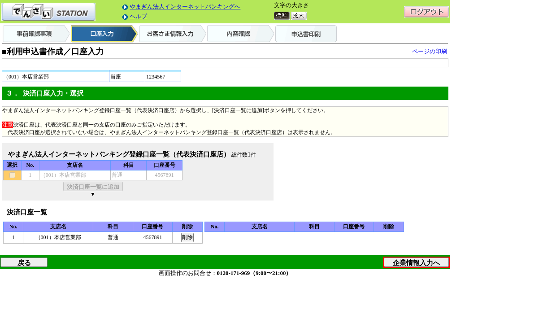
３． (12, 93)
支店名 (75, 165)
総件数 (239, 155)
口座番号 (164, 165)
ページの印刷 (429, 51)
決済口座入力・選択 (53, 93)
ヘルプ (138, 16)
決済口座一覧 (27, 212)
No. (30, 165)
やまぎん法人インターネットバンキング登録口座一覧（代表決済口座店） (119, 154)
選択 (12, 165)
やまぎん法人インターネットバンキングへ (185, 6)
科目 (128, 165)
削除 (187, 226)
